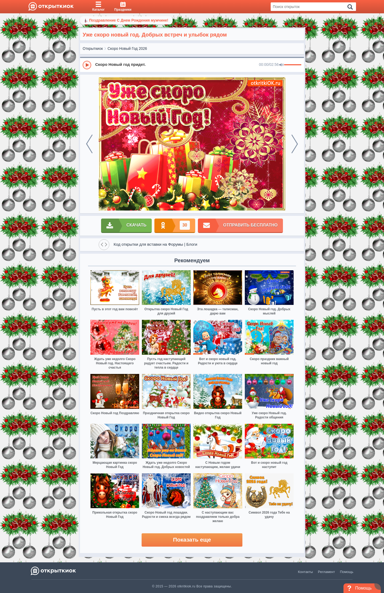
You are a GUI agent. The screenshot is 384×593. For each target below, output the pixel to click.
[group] (192, 65)
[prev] (89, 144)
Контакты (305, 572)
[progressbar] (292, 65)
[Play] (87, 65)
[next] (295, 144)
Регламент (326, 572)
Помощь (346, 572)
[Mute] (281, 65)
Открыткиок (93, 48)
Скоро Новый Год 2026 (127, 48)
